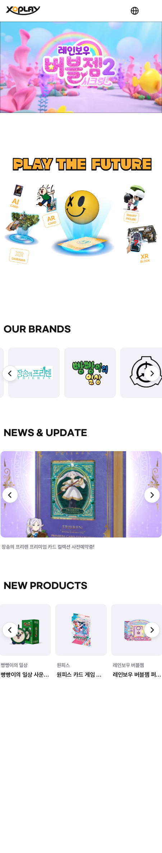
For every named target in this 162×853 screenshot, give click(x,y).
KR (134, 10)
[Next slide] (152, 373)
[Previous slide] (10, 373)
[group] (34, 373)
